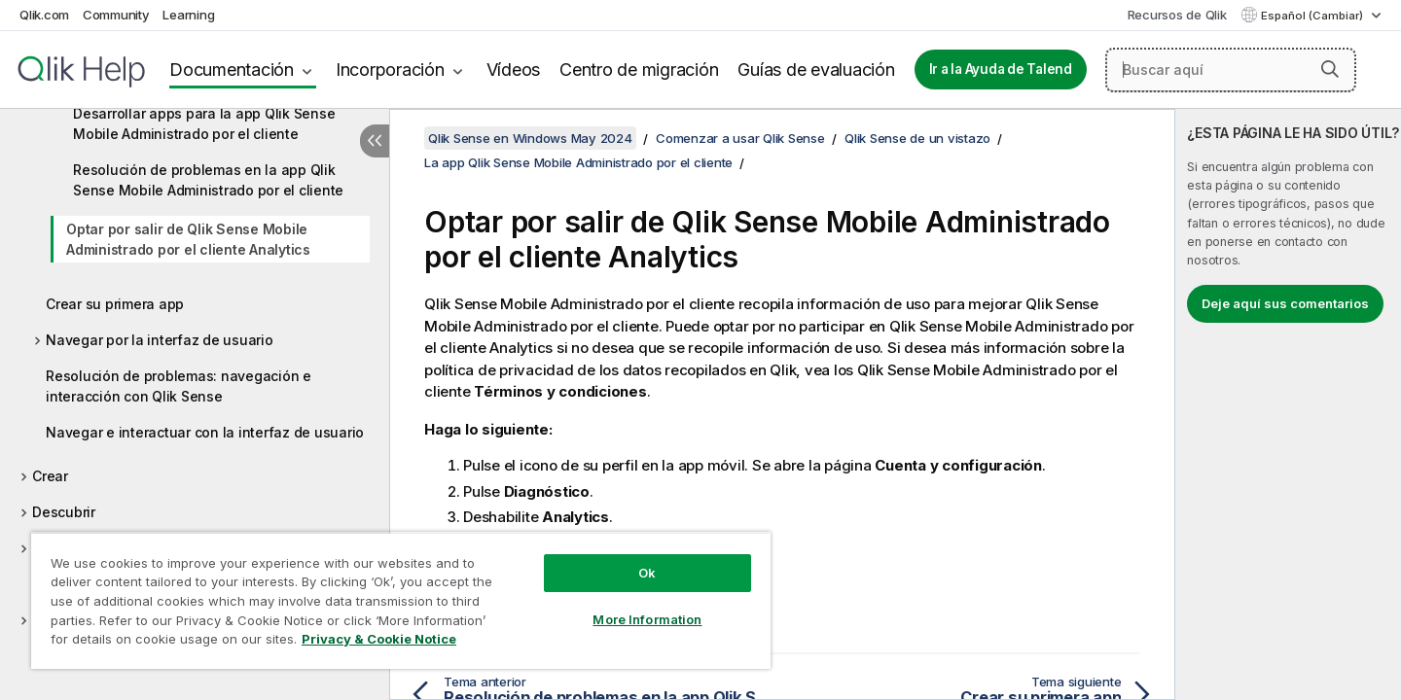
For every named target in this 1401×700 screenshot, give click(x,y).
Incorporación (390, 69)
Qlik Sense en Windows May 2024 (530, 138)
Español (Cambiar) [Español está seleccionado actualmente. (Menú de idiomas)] (1313, 15)
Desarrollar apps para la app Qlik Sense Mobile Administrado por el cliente (204, 123)
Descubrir (63, 512)
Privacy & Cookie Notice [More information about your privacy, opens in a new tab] (379, 639)
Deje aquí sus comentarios (1285, 303)
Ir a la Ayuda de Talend (1000, 69)
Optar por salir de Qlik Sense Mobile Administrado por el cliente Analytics (188, 239)
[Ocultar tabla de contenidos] (374, 141)
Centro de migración (638, 69)
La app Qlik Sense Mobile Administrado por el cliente (578, 162)
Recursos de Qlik (1177, 14)
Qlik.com (44, 14)
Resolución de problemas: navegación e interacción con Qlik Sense (178, 386)
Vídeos (513, 69)
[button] (1330, 69)
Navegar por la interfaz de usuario (159, 340)
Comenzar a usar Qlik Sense (740, 138)
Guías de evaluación (815, 69)
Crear (50, 476)
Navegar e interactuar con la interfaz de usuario (205, 432)
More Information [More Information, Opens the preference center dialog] (647, 619)
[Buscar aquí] (1230, 70)
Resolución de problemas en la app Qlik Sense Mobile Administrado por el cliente (208, 179)
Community (116, 14)
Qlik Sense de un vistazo (917, 138)
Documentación (231, 69)
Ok (647, 572)
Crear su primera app (115, 304)
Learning (188, 14)
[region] (401, 600)
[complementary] (1288, 404)
